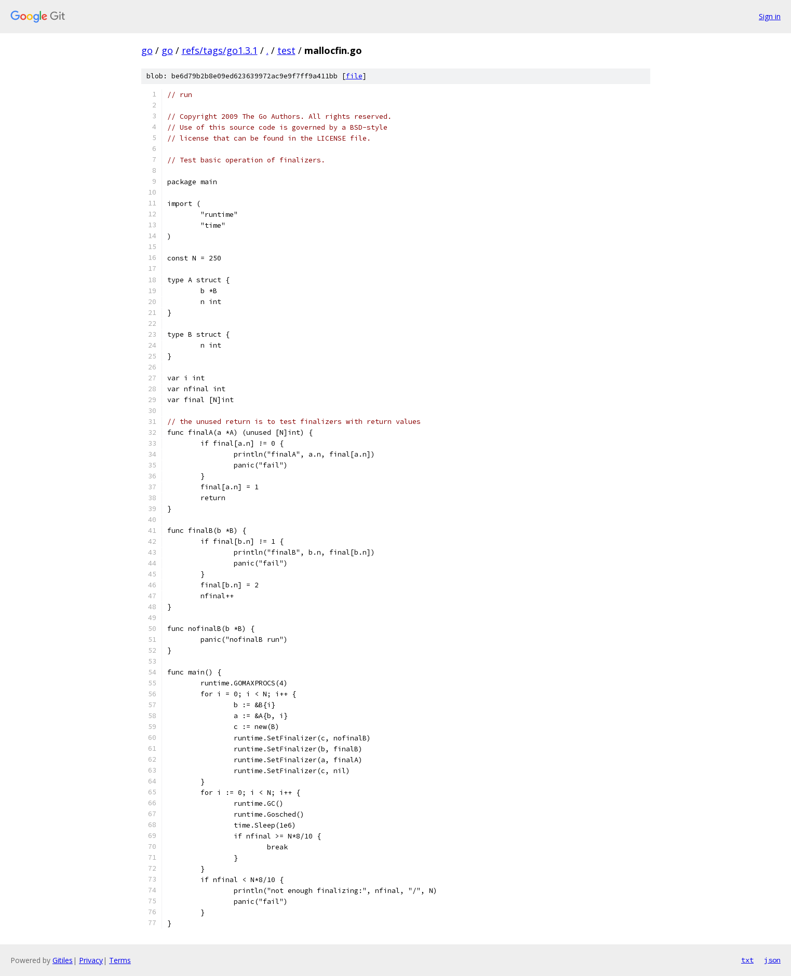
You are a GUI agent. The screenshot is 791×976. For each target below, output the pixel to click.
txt (747, 960)
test (286, 50)
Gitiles (62, 960)
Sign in (770, 16)
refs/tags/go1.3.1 (220, 50)
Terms (120, 960)
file (354, 76)
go (147, 50)
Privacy (91, 960)
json (772, 960)
